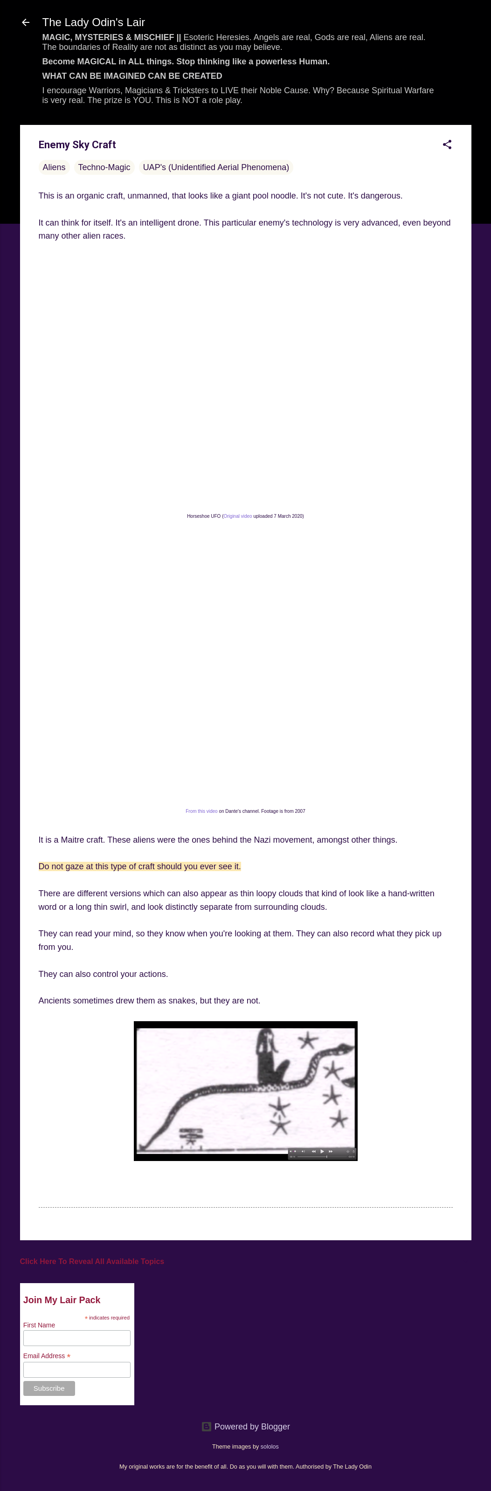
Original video (238, 516)
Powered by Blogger (245, 1426)
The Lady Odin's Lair (93, 22)
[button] (447, 146)
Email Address (47, 1356)
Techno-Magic (104, 167)
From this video (201, 811)
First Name (39, 1325)
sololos (270, 1446)
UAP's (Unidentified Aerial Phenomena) (216, 167)
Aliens (54, 167)
